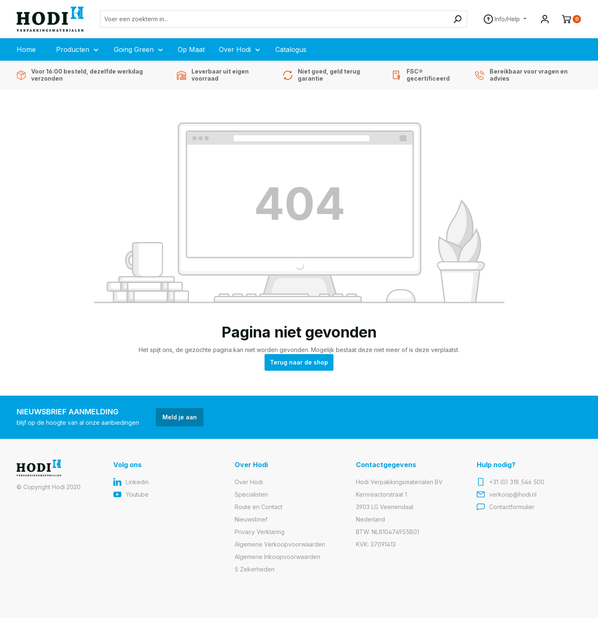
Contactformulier (511, 506)
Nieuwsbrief (251, 519)
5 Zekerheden (254, 569)
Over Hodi (249, 481)
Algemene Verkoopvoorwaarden (280, 544)
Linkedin (137, 481)
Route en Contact (258, 506)
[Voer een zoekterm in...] (274, 18)
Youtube (137, 494)
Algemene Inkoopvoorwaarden (277, 556)
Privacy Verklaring (259, 531)
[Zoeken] (457, 18)
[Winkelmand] (568, 19)
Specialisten (251, 494)
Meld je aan (179, 417)
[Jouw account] (545, 19)
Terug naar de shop (299, 362)
